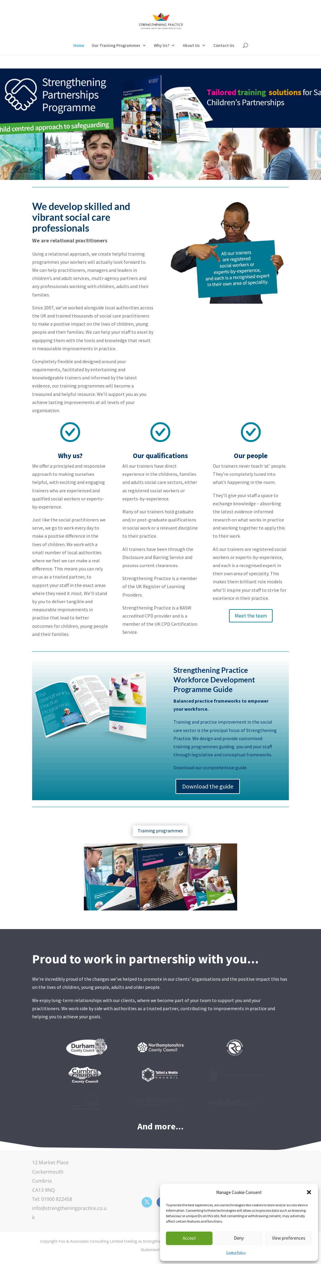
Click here (160, 135)
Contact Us (223, 45)
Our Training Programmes (116, 45)
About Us (191, 45)
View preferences (288, 1238)
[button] (309, 1192)
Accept (189, 1238)
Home (78, 45)
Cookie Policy (236, 1252)
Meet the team (251, 615)
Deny (239, 1238)
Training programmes (160, 831)
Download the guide (207, 786)
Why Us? (161, 45)
